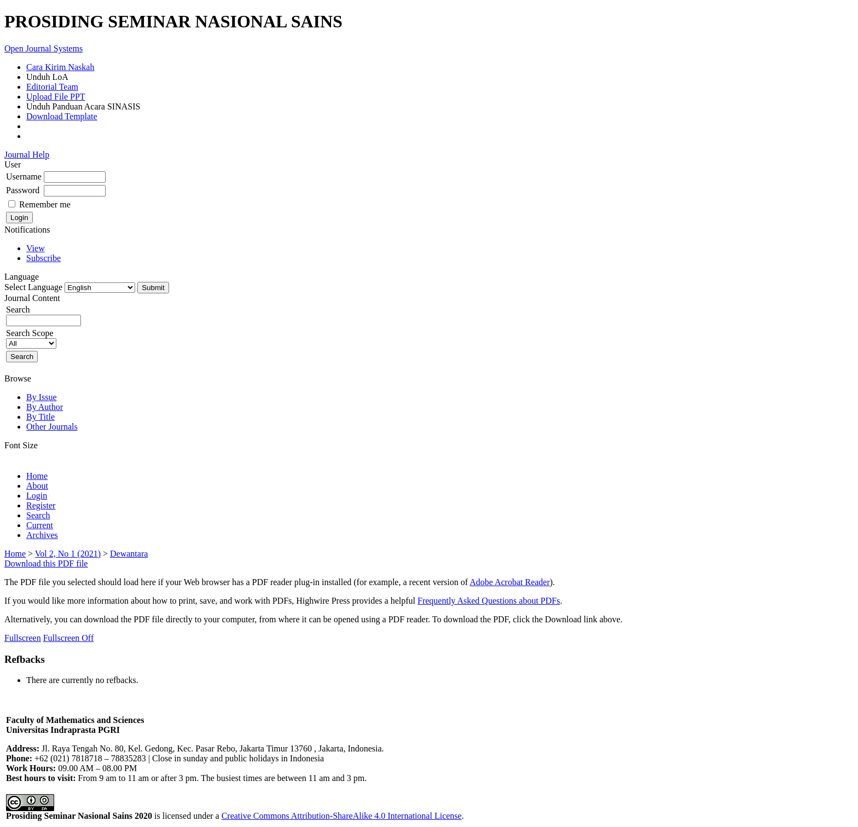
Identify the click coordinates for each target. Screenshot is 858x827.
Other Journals (52, 426)
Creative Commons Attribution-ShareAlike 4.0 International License (342, 815)
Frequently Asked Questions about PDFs (489, 600)
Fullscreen (22, 638)
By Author (44, 407)
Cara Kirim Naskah (60, 67)
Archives (42, 535)
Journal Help (26, 154)
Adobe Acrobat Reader (509, 582)
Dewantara (129, 553)
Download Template (61, 116)
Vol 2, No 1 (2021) (68, 553)
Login (36, 495)
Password (22, 190)
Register (40, 505)
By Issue (41, 397)
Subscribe (43, 258)
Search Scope (31, 338)
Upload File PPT (55, 96)
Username (24, 176)
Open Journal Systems (43, 48)
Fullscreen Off (68, 638)
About (37, 485)
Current (39, 525)
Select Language (33, 287)
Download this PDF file (46, 563)
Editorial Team (52, 86)
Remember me (45, 204)
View (35, 248)
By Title (40, 416)
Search (38, 515)
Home (37, 476)
